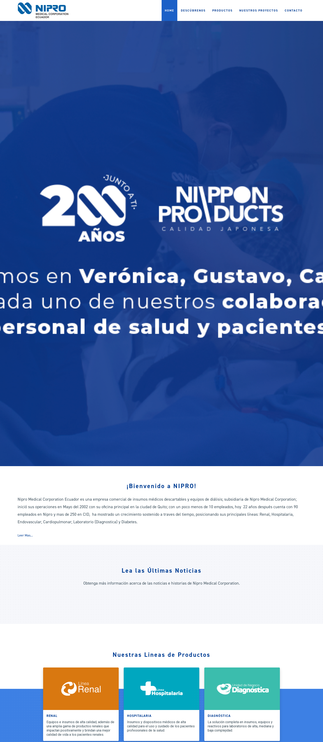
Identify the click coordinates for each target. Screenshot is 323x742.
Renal (51, 716)
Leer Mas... (25, 535)
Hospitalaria (139, 716)
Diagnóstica (219, 716)
